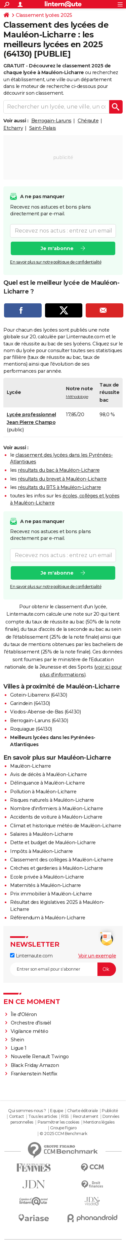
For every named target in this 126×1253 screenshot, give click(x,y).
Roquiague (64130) (31, 729)
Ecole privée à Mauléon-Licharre (47, 877)
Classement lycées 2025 (44, 15)
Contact (16, 1116)
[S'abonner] (63, 969)
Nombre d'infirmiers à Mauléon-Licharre (56, 808)
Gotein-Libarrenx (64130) (38, 695)
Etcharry (13, 128)
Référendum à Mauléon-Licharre (47, 918)
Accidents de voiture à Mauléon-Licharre (56, 817)
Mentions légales (98, 1122)
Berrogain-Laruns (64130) (39, 720)
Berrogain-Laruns (51, 121)
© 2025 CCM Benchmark (63, 1133)
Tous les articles (42, 1116)
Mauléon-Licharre (30, 766)
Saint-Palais (42, 128)
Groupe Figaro (63, 1127)
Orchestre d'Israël (31, 1023)
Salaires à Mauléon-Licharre (41, 834)
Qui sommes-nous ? (27, 1110)
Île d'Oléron (24, 1014)
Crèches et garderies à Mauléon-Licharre (56, 868)
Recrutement (85, 1116)
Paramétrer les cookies (58, 1122)
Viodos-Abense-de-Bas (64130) (45, 712)
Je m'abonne (57, 248)
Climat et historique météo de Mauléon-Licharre (65, 826)
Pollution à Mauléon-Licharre (43, 792)
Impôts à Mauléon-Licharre (41, 851)
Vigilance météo (29, 1031)
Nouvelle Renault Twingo (40, 1056)
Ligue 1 (19, 1048)
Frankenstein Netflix (34, 1074)
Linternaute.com (31, 956)
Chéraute (88, 121)
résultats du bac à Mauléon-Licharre (59, 470)
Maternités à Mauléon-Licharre (45, 885)
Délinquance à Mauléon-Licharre (47, 783)
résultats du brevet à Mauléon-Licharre (62, 479)
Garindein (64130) (30, 703)
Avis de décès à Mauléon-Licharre (48, 774)
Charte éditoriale (82, 1110)
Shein (17, 1040)
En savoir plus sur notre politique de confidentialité (55, 261)
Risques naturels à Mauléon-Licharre (52, 800)
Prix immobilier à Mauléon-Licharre (51, 894)
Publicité (110, 1110)
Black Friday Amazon (35, 1065)
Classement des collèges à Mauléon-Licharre (61, 860)
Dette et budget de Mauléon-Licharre (53, 842)
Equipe (56, 1110)
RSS (65, 1116)
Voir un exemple (97, 956)
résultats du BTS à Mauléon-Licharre (59, 487)
